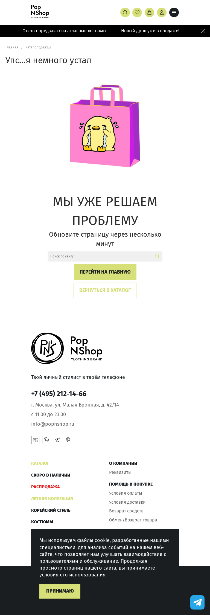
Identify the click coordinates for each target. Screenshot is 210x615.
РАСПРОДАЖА (45, 486)
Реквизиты (120, 472)
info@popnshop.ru (52, 424)
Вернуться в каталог (105, 290)
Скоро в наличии (50, 475)
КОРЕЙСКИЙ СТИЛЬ (51, 510)
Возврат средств (126, 511)
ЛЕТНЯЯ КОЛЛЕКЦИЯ (52, 498)
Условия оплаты (125, 493)
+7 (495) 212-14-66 (58, 394)
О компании (123, 463)
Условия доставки (127, 502)
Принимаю (60, 591)
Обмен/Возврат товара (133, 520)
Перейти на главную (105, 272)
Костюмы (42, 521)
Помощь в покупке (131, 484)
